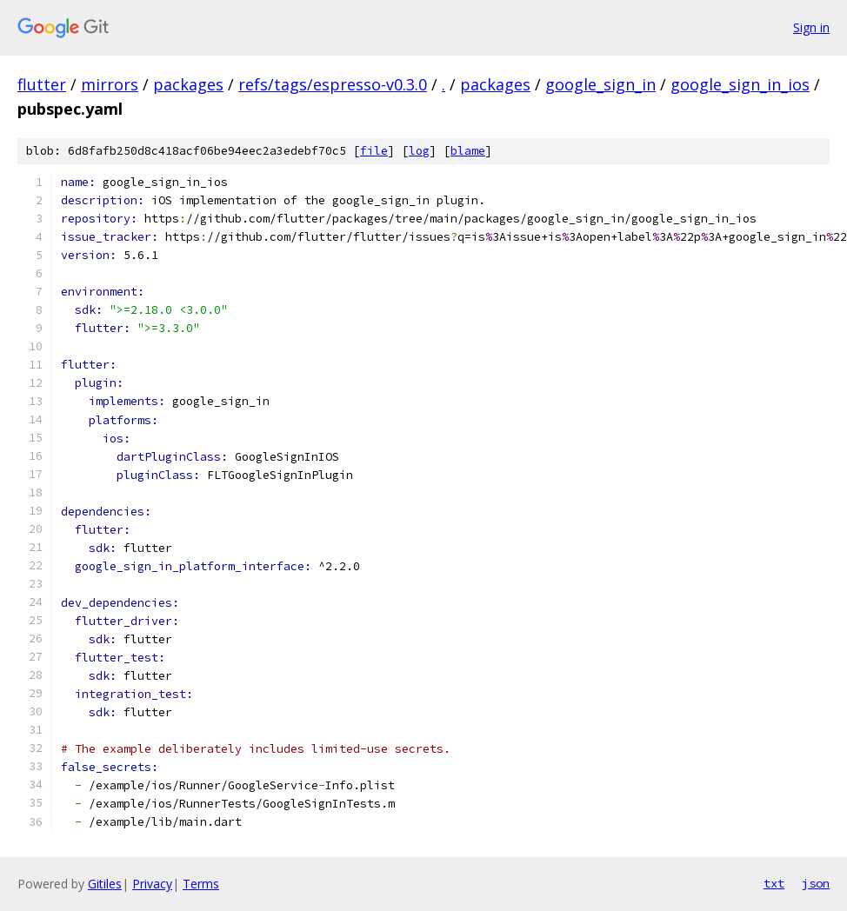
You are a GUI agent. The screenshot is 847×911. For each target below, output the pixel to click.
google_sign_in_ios (740, 84)
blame (467, 150)
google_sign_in (600, 84)
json (816, 883)
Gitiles (105, 883)
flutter (41, 84)
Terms (201, 883)
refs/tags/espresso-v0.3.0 (332, 84)
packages (188, 84)
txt (774, 883)
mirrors (109, 84)
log (419, 150)
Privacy (152, 883)
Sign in (811, 27)
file (374, 150)
